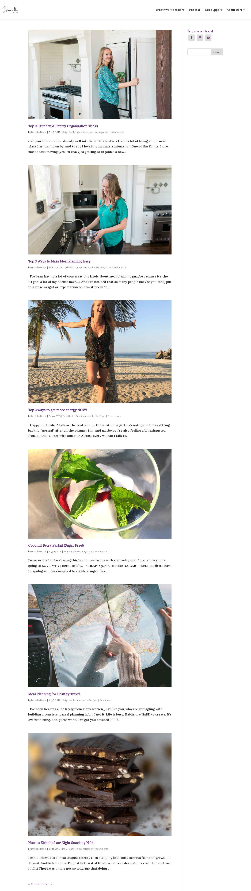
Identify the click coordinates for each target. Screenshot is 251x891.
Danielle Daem (38, 132)
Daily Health (68, 132)
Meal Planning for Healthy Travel (54, 694)
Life (91, 132)
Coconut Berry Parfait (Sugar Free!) (56, 545)
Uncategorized (101, 132)
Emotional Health (86, 267)
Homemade (82, 132)
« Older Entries (40, 884)
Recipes (100, 267)
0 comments (117, 132)
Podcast (194, 10)
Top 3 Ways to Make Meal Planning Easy (59, 261)
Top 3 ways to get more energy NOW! (57, 410)
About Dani (234, 10)
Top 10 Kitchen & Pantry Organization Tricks (63, 126)
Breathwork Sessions (170, 10)
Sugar (108, 267)
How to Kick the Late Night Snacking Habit (61, 843)
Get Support (213, 10)
